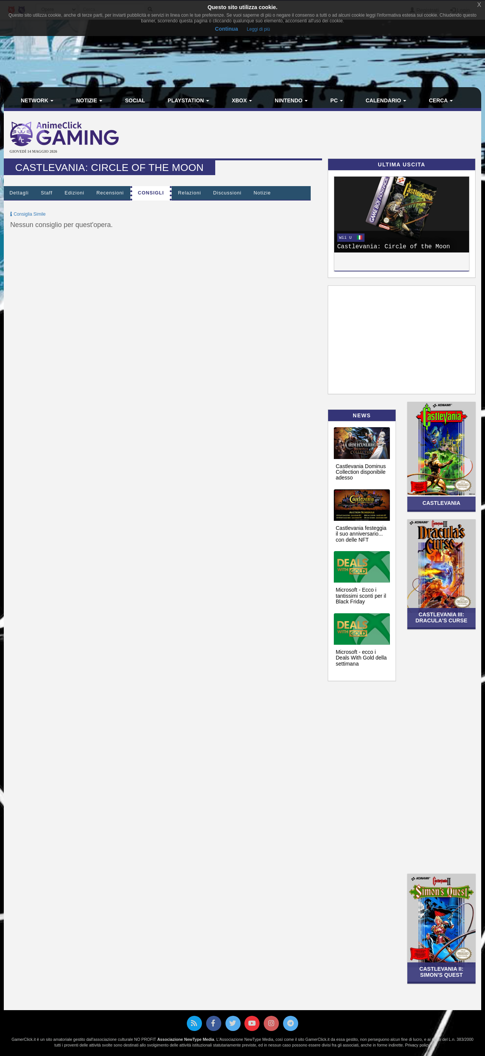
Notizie (89, 100)
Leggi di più (258, 29)
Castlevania (441, 503)
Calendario (386, 100)
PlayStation (188, 100)
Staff (47, 193)
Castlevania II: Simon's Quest (441, 972)
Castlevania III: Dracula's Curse (442, 617)
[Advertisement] (322, 136)
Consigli (151, 193)
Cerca (441, 100)
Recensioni (110, 193)
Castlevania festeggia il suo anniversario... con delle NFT (361, 534)
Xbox (242, 100)
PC (336, 100)
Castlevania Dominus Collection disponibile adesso (361, 472)
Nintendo (291, 100)
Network (37, 100)
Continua (226, 29)
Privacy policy (417, 1045)
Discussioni (227, 193)
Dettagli (19, 193)
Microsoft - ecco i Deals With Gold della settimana (361, 658)
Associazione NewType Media (185, 1039)
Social (135, 100)
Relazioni (189, 193)
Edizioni (74, 193)
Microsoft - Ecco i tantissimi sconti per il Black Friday (361, 596)
